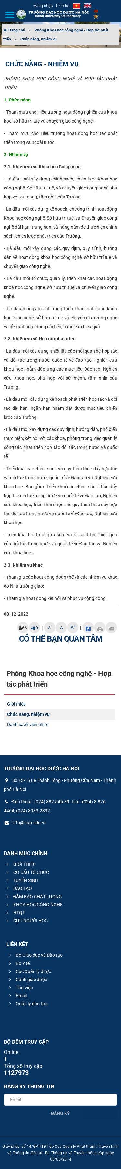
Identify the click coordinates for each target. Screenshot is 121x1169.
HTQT (15, 912)
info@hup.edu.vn (25, 822)
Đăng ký (60, 1113)
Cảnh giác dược (27, 979)
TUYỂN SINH (21, 880)
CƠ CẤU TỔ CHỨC (27, 872)
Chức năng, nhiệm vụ (38, 39)
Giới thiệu (16, 704)
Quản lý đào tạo (27, 1003)
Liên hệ (62, 5)
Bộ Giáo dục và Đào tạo (35, 955)
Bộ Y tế (18, 963)
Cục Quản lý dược (29, 971)
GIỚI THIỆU (20, 864)
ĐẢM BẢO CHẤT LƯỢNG (33, 896)
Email (17, 995)
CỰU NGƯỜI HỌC (26, 920)
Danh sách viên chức (27, 724)
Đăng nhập (43, 5)
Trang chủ (14, 30)
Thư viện (20, 987)
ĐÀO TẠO (18, 888)
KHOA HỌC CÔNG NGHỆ (34, 904)
